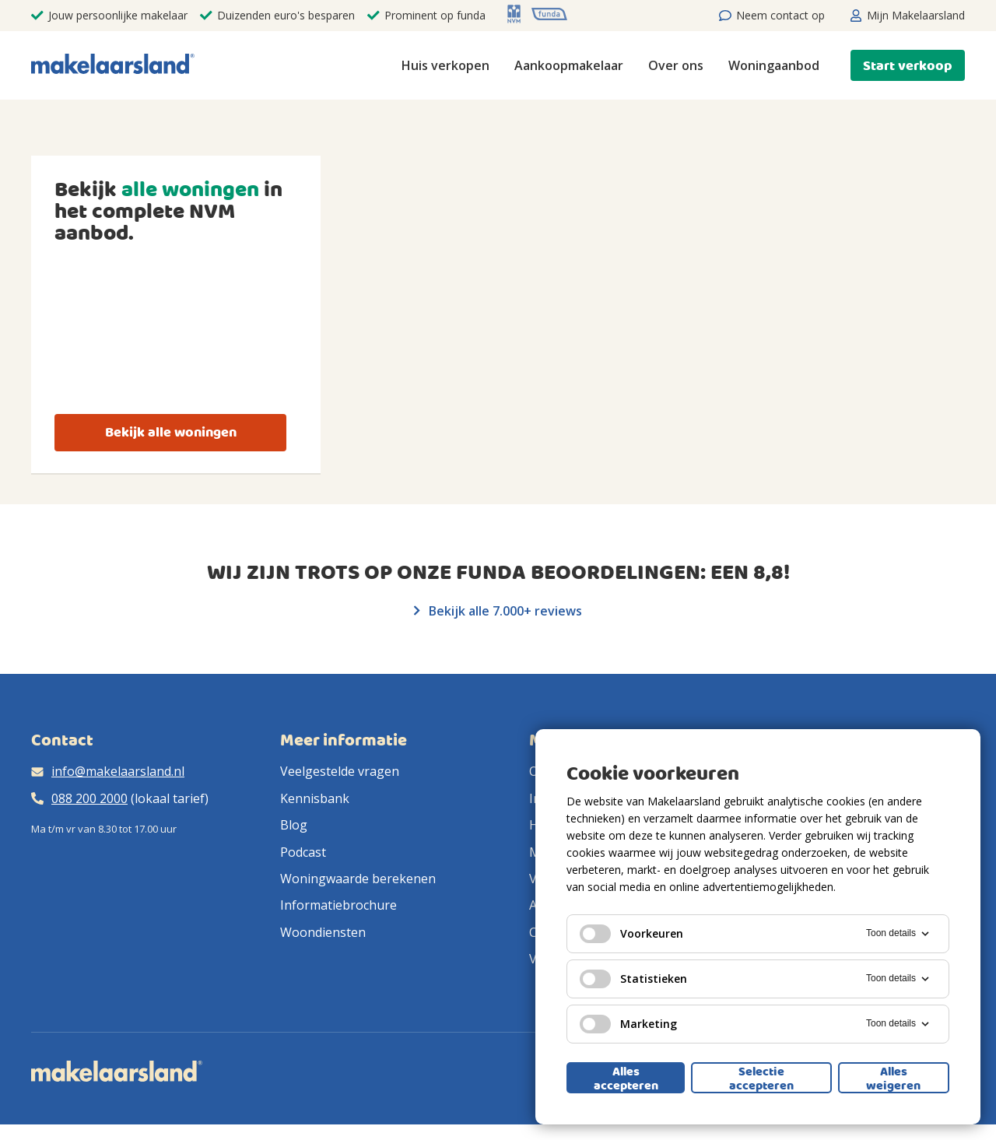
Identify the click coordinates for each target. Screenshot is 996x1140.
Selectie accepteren (761, 1077)
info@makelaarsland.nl (117, 771)
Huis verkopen (445, 65)
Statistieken (633, 979)
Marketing (628, 1024)
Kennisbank (314, 798)
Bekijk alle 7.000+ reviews (498, 610)
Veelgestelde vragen (339, 771)
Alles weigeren (893, 1077)
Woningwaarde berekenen (358, 878)
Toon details (898, 934)
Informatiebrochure (338, 905)
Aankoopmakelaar (568, 65)
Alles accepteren (626, 1077)
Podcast (303, 852)
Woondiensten (323, 932)
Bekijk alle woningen (171, 432)
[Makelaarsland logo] (113, 65)
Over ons (675, 65)
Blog (293, 824)
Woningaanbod (773, 65)
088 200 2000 (89, 798)
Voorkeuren (631, 933)
